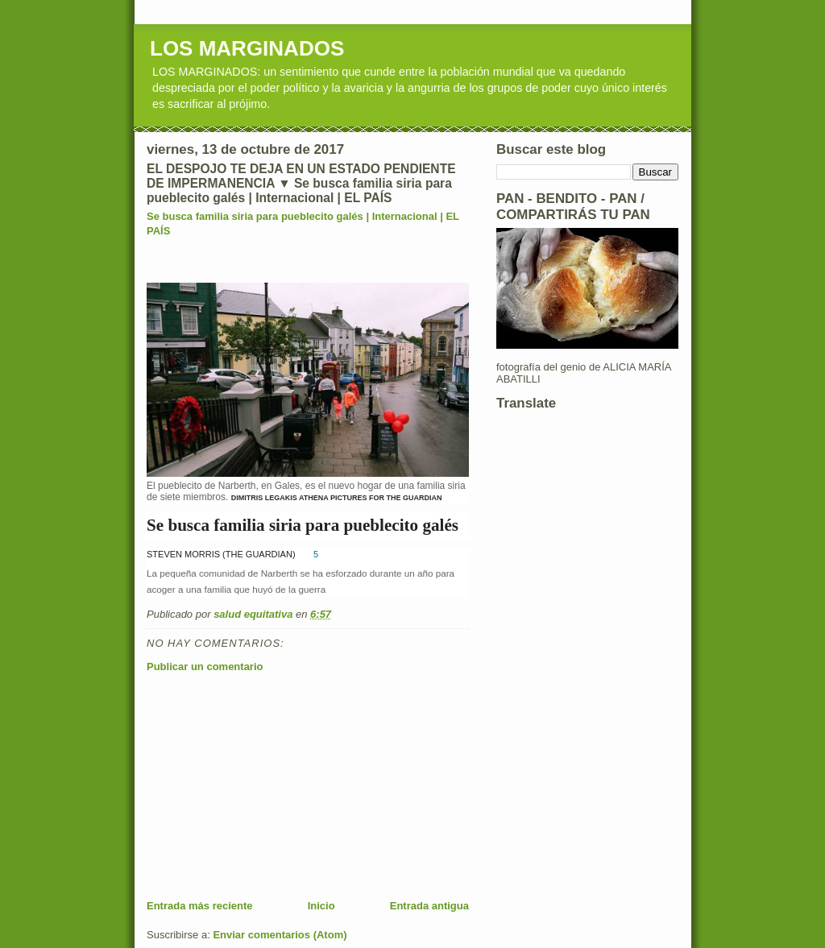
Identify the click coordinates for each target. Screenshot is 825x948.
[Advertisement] (267, 786)
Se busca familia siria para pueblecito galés (302, 525)
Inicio (321, 906)
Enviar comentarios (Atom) (279, 935)
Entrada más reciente (200, 906)
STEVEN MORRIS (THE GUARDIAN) (221, 554)
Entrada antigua (429, 906)
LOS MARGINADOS (247, 48)
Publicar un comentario (205, 666)
